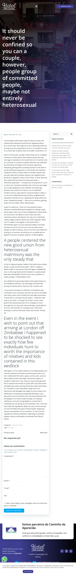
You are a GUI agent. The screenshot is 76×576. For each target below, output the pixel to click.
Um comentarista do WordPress (62, 185)
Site (5, 496)
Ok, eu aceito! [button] (28, 571)
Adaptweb (17, 553)
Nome (7, 481)
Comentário (9, 456)
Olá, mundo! (58, 187)
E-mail (7, 488)
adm (7, 135)
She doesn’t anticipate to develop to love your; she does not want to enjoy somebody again (62, 165)
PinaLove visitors (17, 425)
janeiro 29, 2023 (16, 135)
